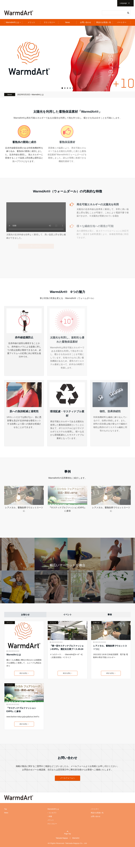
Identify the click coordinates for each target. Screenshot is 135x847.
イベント (9, 622)
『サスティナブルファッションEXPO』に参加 (21, 710)
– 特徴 (49, 816)
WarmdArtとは (38, 94)
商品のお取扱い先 (103, 22)
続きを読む (24, 673)
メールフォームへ (67, 778)
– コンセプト (52, 813)
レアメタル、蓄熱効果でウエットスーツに (110, 647)
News (67, 22)
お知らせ (96, 622)
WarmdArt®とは (12, 22)
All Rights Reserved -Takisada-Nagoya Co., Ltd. (67, 843)
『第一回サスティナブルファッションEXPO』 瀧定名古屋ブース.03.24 (67, 647)
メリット (31, 22)
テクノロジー (49, 22)
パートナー (121, 22)
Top (5, 809)
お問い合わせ (85, 22)
